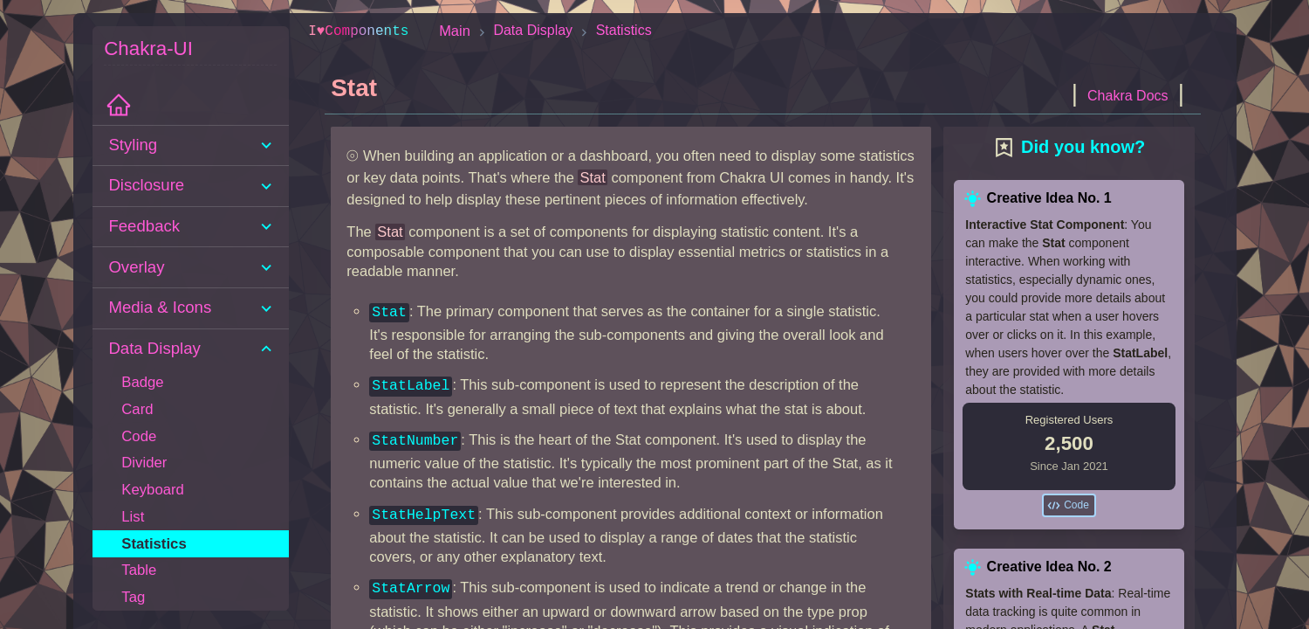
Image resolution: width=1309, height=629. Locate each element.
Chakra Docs (1127, 95)
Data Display (532, 30)
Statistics (624, 30)
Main (454, 30)
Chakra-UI (148, 48)
